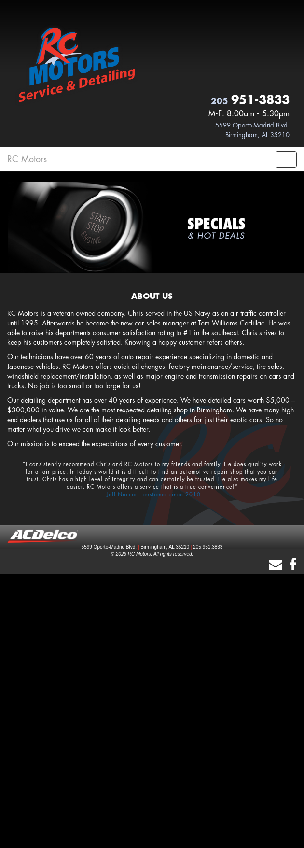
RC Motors (27, 159)
